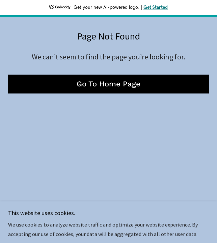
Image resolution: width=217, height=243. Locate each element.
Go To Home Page (108, 84)
